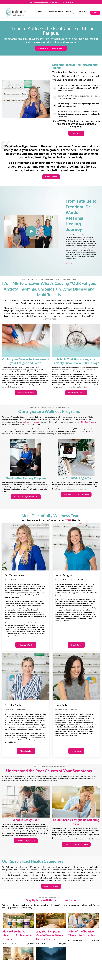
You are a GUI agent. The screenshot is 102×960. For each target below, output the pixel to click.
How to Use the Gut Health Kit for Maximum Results (17, 935)
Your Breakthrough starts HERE (26, 497)
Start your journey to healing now (76, 494)
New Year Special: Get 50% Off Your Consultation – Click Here (51, 2)
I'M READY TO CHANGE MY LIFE (51, 48)
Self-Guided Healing (31, 422)
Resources (81, 11)
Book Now (95, 12)
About (40, 11)
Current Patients (79, 14)
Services (69, 11)
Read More (71, 263)
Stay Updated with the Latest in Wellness (51, 900)
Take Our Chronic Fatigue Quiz (76, 844)
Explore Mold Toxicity (76, 392)
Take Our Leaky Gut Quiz (25, 841)
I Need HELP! (76, 133)
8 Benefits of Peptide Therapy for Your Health (83, 933)
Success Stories (51, 177)
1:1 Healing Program (87, 422)
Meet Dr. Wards (26, 645)
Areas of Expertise (54, 11)
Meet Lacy (76, 751)
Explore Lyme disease (26, 392)
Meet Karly (76, 645)
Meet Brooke (25, 751)
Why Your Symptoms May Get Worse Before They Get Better (50, 935)
